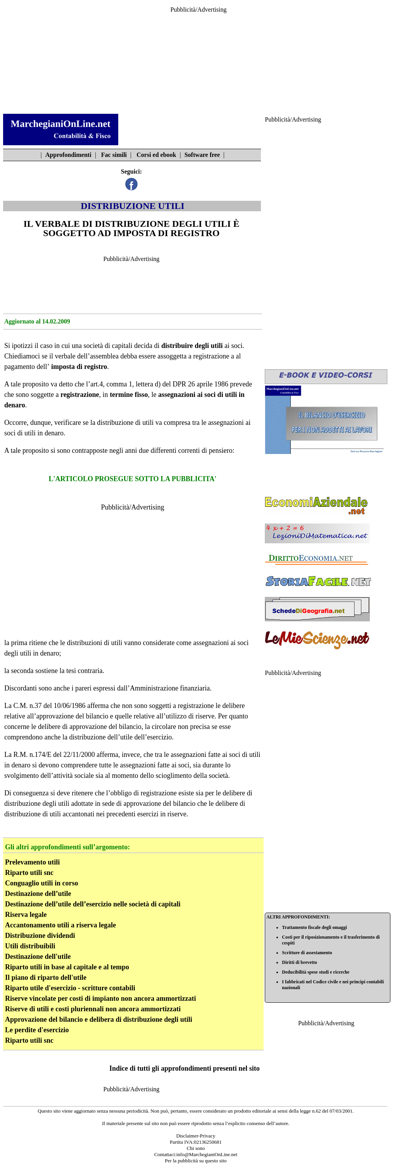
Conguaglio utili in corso (41, 883)
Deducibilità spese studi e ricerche (315, 972)
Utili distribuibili (30, 946)
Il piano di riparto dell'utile (45, 977)
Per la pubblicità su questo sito (195, 1161)
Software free (202, 154)
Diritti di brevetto (299, 962)
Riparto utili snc (29, 873)
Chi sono (196, 1148)
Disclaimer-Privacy (196, 1136)
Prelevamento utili (32, 862)
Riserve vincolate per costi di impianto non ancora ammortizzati (100, 998)
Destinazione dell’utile (38, 893)
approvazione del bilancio (105, 726)
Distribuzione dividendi (40, 935)
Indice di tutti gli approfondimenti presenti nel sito (184, 1068)
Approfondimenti (68, 154)
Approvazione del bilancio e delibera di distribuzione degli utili (98, 1019)
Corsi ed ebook (156, 154)
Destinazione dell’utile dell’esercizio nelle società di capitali (93, 904)
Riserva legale (26, 914)
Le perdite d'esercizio (37, 1030)
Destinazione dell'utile (38, 956)
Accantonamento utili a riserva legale (60, 925)
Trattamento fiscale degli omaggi (314, 927)
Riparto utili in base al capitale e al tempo (67, 967)
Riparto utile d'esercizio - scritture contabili (70, 988)
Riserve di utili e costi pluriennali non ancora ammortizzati (93, 1009)
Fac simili (114, 154)
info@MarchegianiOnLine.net (206, 1154)
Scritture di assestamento (307, 952)
